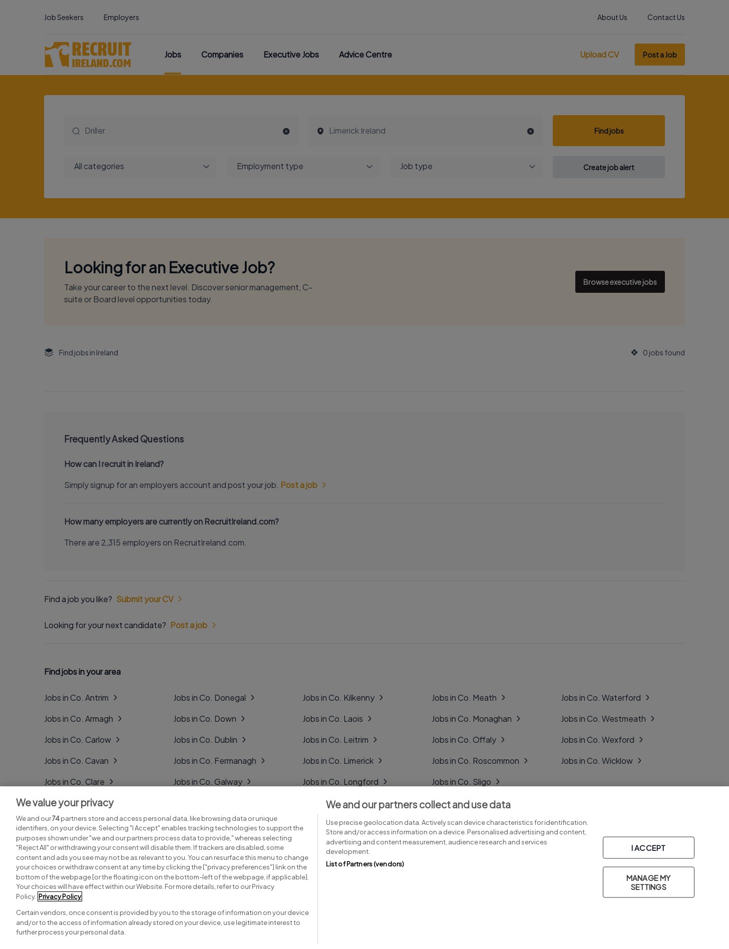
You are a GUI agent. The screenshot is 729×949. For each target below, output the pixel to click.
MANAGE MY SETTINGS (648, 882)
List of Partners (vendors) (365, 864)
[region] (364, 867)
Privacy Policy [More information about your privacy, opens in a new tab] (60, 896)
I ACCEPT (648, 847)
